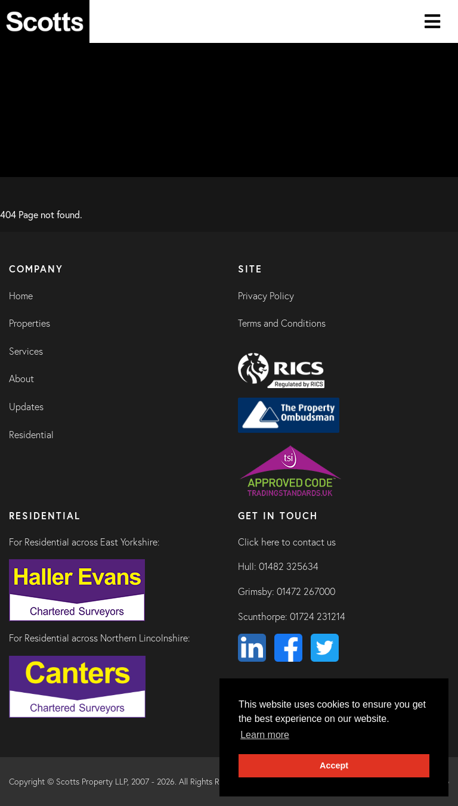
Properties (29, 323)
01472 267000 (306, 591)
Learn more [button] (264, 735)
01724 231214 (317, 616)
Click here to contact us (287, 542)
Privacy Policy (266, 296)
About (21, 379)
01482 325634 (288, 566)
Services (26, 351)
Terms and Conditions (282, 323)
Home (21, 296)
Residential (31, 435)
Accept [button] (334, 765)
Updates (26, 407)
